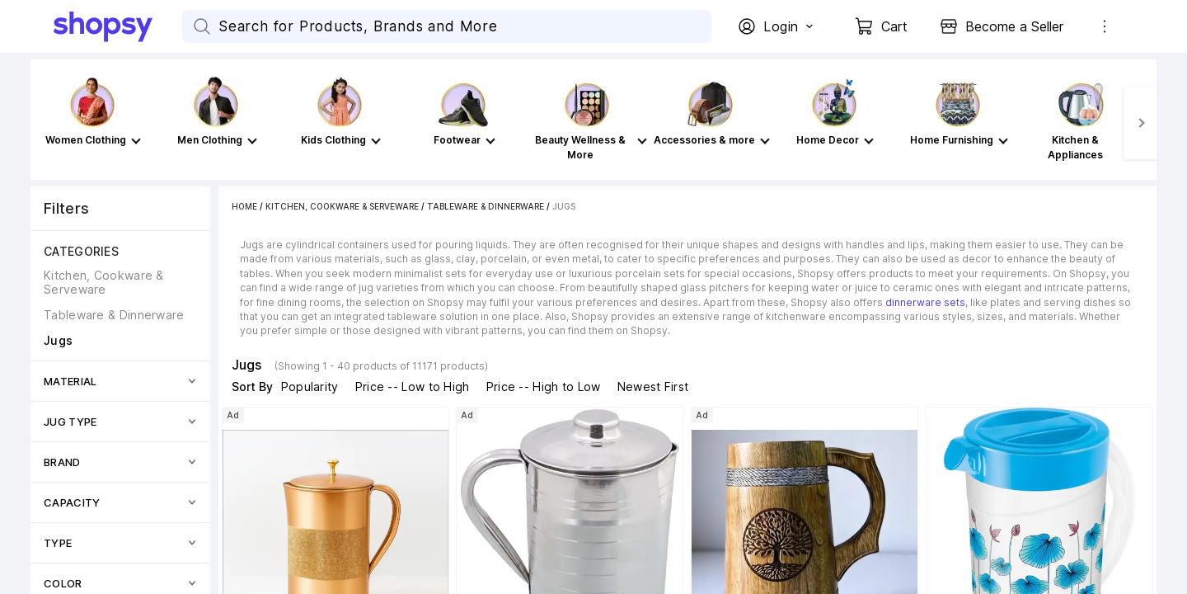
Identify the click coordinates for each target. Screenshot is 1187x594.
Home (244, 206)
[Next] (1140, 123)
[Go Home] (118, 26)
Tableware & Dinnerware (485, 206)
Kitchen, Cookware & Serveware (342, 206)
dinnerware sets (925, 302)
